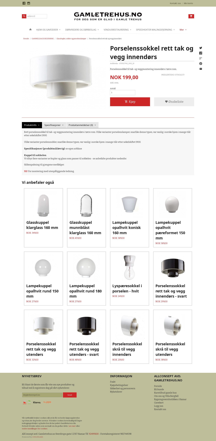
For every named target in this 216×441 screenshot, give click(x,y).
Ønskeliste (174, 102)
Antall (113, 88)
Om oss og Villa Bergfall (166, 396)
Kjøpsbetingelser (119, 385)
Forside (26, 39)
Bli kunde (159, 389)
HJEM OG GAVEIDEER (47, 29)
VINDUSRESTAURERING (116, 29)
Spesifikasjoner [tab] (52, 125)
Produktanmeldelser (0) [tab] (81, 125)
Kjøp (130, 102)
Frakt (112, 382)
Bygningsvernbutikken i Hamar (170, 399)
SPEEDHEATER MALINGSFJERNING (154, 29)
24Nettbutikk (37, 437)
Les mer (72, 426)
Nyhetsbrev (116, 391)
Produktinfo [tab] (30, 125)
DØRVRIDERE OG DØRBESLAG (80, 29)
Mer (182, 29)
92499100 (94, 434)
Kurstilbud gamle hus (165, 392)
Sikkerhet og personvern (122, 388)
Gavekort (159, 402)
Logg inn (158, 406)
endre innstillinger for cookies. (35, 429)
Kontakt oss (160, 409)
